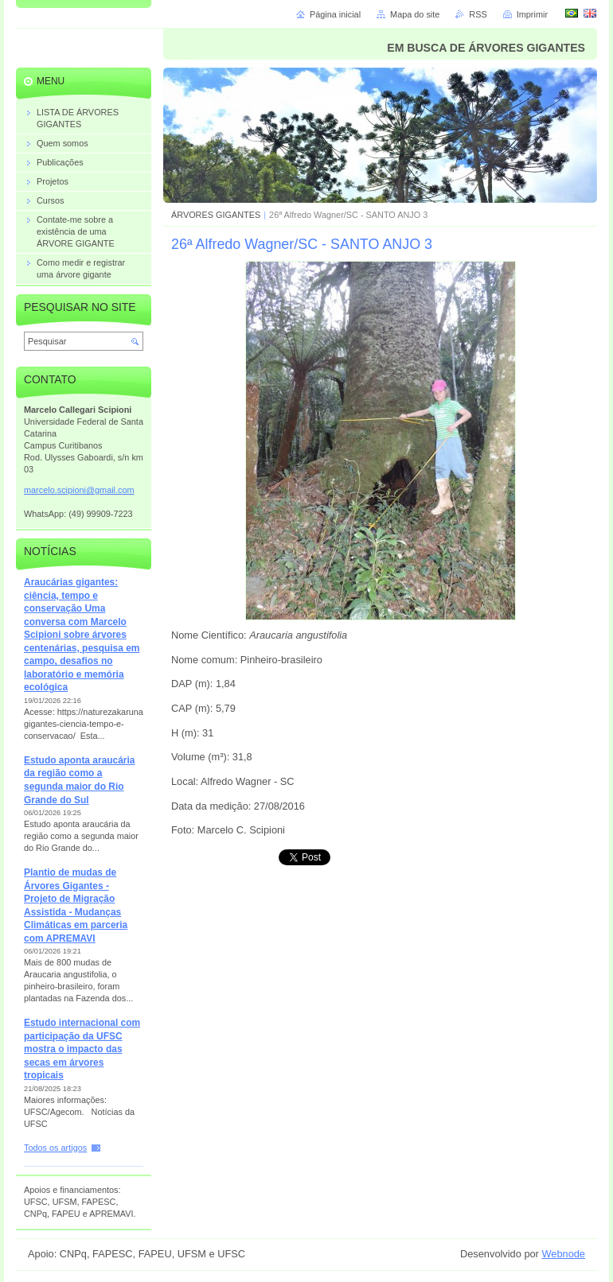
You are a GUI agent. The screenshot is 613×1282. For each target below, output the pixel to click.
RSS (477, 14)
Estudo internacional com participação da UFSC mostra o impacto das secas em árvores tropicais (82, 1049)
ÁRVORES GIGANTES (215, 214)
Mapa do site (414, 14)
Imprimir (532, 14)
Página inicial (335, 14)
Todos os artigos (55, 1147)
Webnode (563, 1254)
